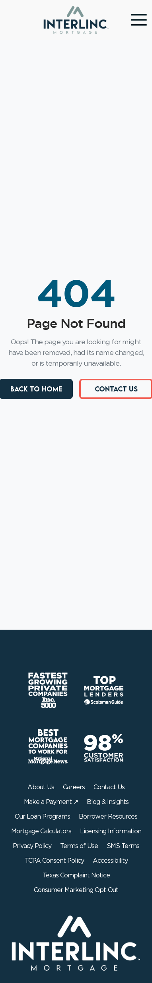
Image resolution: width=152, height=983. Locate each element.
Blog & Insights (108, 802)
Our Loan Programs (42, 816)
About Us (40, 787)
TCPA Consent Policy (54, 861)
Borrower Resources (108, 816)
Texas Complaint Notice (76, 875)
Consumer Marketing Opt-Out (76, 890)
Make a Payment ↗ (51, 802)
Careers (74, 787)
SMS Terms (123, 846)
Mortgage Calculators (41, 831)
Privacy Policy (32, 846)
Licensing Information (110, 831)
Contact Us (109, 787)
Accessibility (110, 861)
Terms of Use (79, 846)
